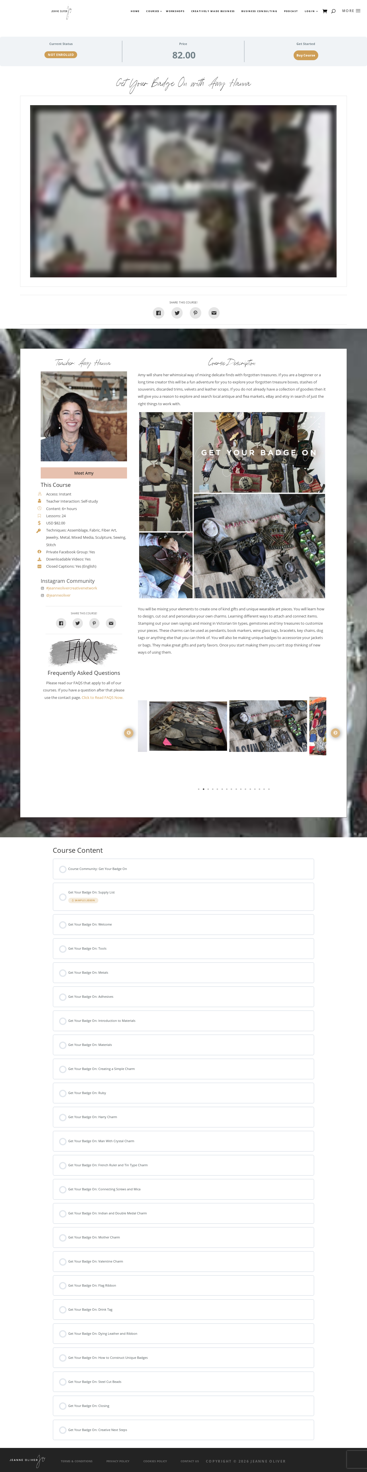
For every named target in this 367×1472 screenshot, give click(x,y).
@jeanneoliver (58, 595)
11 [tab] (246, 790)
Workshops (175, 11)
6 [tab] (222, 790)
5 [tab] (217, 790)
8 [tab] (232, 790)
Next (335, 733)
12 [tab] (250, 790)
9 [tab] (236, 790)
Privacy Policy (117, 1461)
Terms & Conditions (77, 1461)
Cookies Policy (155, 1461)
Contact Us (190, 1461)
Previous (128, 733)
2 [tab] (204, 790)
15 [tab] (264, 790)
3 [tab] (208, 790)
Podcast (291, 11)
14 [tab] (260, 790)
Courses (152, 11)
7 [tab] (227, 790)
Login (310, 11)
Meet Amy (83, 473)
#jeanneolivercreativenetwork (71, 588)
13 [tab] (255, 790)
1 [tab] (199, 790)
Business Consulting (259, 11)
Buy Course (305, 55)
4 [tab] (213, 790)
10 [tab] (241, 790)
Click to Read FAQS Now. (102, 697)
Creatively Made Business (213, 11)
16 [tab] (269, 790)
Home (135, 11)
